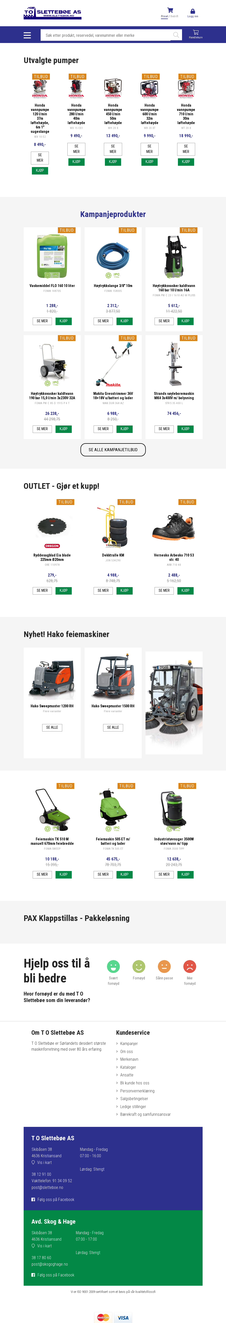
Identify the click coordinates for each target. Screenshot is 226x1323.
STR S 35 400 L (174, 403)
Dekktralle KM (113, 555)
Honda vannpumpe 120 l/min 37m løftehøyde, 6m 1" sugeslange (40, 118)
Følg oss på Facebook (56, 1199)
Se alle (52, 727)
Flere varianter (52, 711)
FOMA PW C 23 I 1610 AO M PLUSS (174, 295)
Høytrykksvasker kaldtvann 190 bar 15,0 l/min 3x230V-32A (52, 395)
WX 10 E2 (40, 136)
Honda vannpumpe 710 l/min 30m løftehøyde (186, 114)
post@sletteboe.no (47, 1187)
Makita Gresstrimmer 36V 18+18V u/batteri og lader (113, 395)
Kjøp (40, 170)
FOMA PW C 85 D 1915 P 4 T (52, 403)
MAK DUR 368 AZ (113, 403)
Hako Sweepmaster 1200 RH (52, 706)
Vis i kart (44, 1162)
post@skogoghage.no (50, 1264)
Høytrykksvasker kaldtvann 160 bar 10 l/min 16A (174, 287)
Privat (164, 16)
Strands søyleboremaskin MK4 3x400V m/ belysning (174, 395)
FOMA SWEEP (52, 848)
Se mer (40, 157)
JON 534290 (113, 560)
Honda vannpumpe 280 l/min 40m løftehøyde (76, 114)
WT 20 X (186, 127)
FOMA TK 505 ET (113, 848)
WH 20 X (113, 127)
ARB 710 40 (174, 564)
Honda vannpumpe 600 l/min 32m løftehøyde (149, 114)
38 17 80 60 (41, 1257)
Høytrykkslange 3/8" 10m (113, 285)
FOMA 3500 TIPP (174, 848)
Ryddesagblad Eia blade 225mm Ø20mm (52, 557)
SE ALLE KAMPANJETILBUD (113, 449)
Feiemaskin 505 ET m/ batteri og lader (113, 841)
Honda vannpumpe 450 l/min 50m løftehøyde (113, 114)
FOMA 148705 (52, 290)
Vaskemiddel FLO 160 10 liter (52, 285)
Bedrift (174, 16)
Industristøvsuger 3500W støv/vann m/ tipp (174, 841)
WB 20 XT (149, 127)
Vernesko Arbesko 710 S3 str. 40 (174, 557)
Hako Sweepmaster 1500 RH (113, 706)
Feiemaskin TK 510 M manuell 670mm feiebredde (52, 841)
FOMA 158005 (113, 290)
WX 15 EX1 (76, 127)
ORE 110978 (52, 564)
